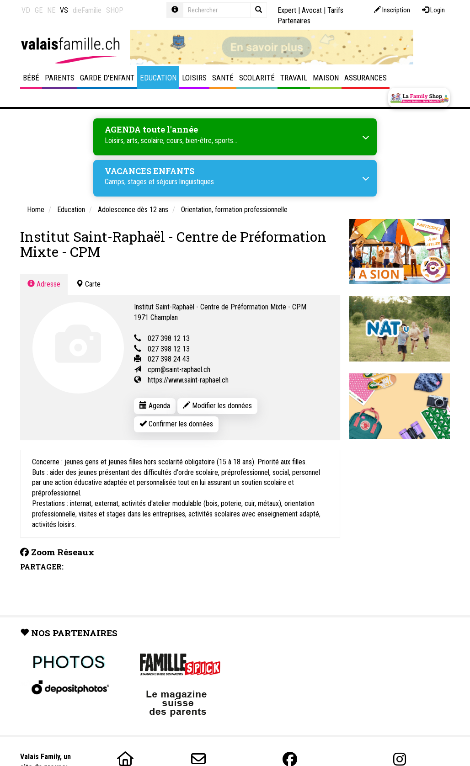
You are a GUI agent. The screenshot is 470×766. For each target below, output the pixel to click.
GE (39, 10)
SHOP (114, 10)
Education (158, 77)
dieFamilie (87, 10)
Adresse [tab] (43, 284)
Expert (287, 10)
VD (25, 10)
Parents (60, 77)
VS (64, 10)
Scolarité (257, 77)
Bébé (31, 77)
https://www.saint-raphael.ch (188, 380)
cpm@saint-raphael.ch (179, 369)
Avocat (312, 10)
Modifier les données (217, 405)
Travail (293, 77)
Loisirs (194, 77)
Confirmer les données (176, 424)
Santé (223, 77)
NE (51, 10)
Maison (326, 77)
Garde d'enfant (107, 77)
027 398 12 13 (169, 338)
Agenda (154, 405)
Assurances (365, 77)
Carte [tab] (88, 284)
